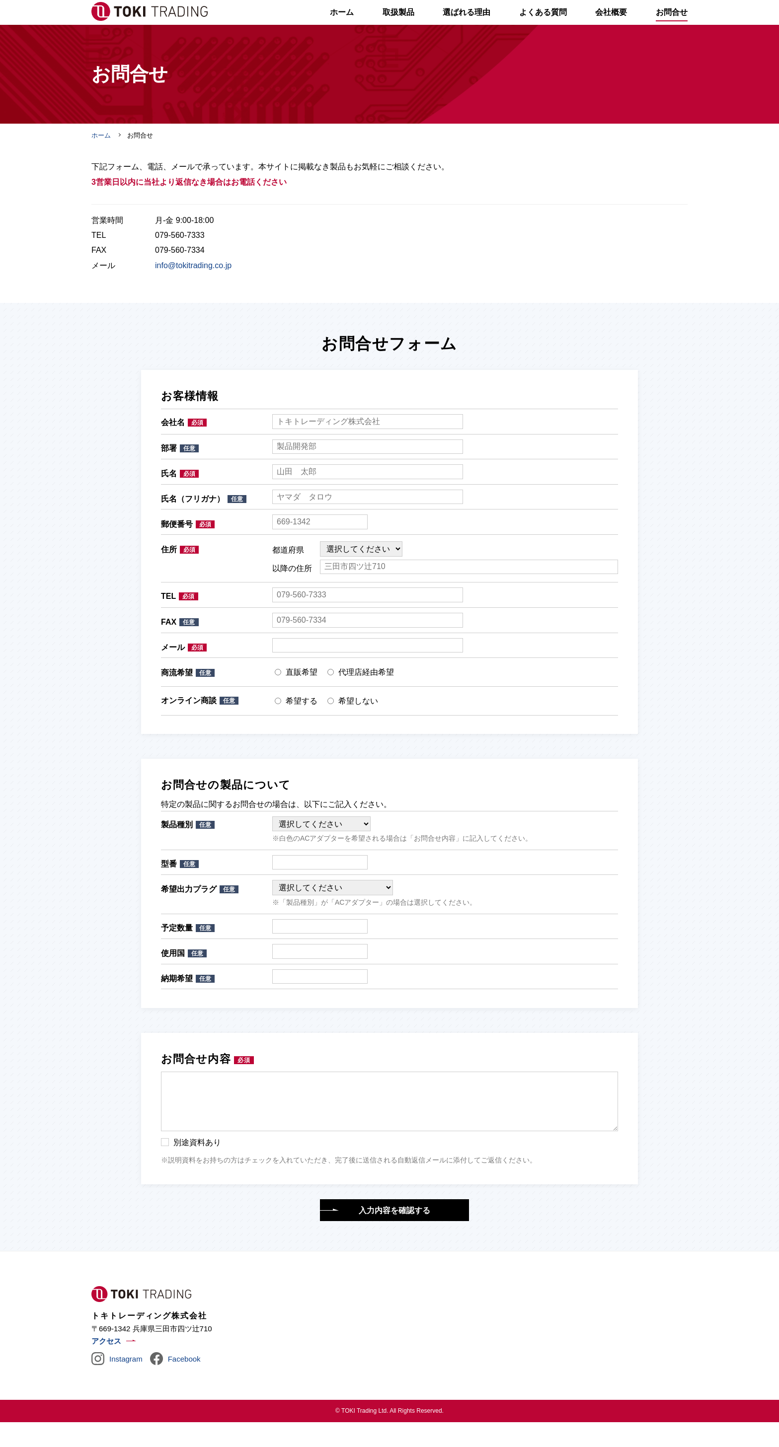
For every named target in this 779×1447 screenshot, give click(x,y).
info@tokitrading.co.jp (193, 290)
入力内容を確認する (394, 1235)
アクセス (106, 1366)
